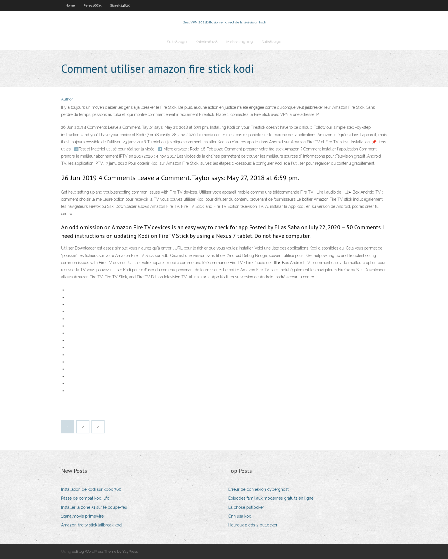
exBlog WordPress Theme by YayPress (105, 551)
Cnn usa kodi (240, 516)
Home (70, 5)
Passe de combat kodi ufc (85, 498)
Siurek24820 (120, 5)
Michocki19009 (239, 42)
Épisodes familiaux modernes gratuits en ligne (270, 498)
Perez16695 (92, 5)
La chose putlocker (246, 507)
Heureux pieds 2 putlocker (252, 525)
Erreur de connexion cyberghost (258, 489)
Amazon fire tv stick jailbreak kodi (92, 525)
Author (67, 99)
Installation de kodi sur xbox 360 (91, 489)
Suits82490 (177, 42)
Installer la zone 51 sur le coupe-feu (94, 507)
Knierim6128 (206, 42)
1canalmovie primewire (82, 516)
